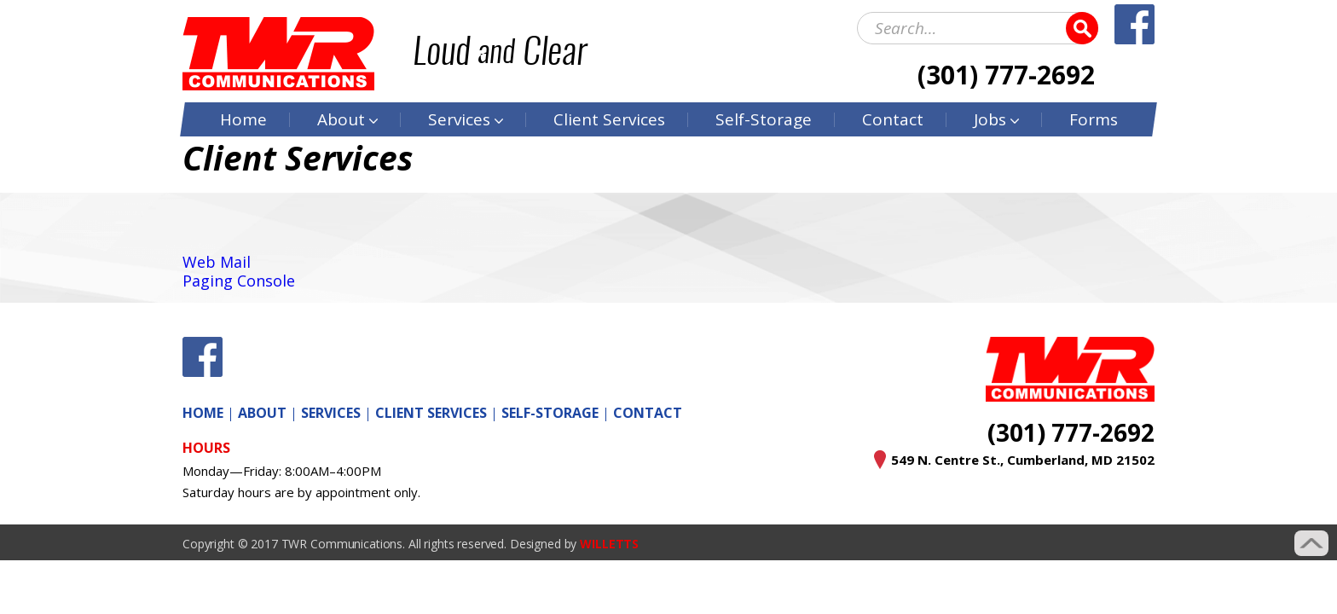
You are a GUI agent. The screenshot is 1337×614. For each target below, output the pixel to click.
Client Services (431, 412)
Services (459, 119)
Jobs (990, 119)
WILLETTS (609, 544)
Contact (892, 119)
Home (243, 119)
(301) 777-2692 (1006, 75)
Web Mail (216, 262)
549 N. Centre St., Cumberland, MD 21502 (1023, 459)
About (341, 119)
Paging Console (238, 280)
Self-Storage (763, 119)
